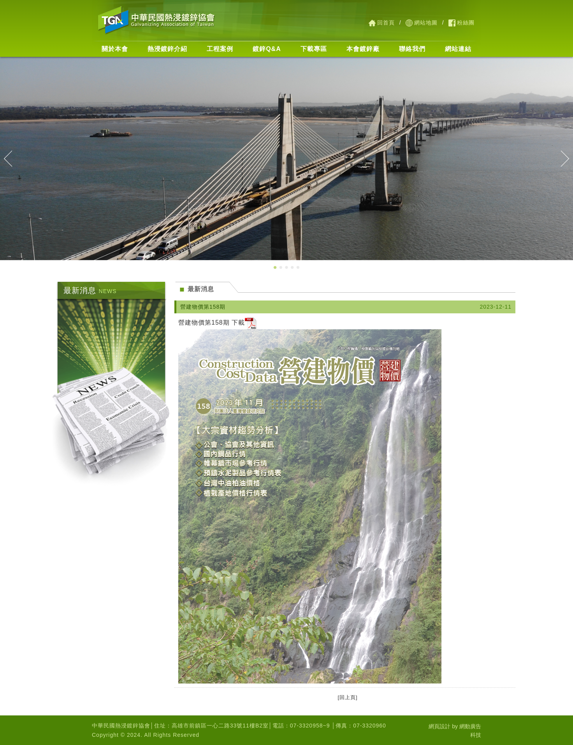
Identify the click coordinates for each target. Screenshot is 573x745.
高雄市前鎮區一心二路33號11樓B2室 (220, 725)
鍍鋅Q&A (267, 49)
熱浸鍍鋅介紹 (167, 49)
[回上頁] (346, 697)
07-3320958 (306, 725)
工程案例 (220, 49)
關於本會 (115, 49)
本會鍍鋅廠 (363, 49)
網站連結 (458, 49)
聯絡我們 (412, 49)
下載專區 (314, 49)
